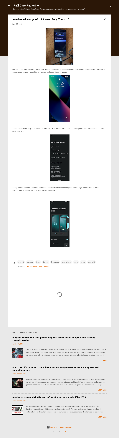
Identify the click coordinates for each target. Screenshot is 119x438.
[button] (105, 20)
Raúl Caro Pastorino (26, 5)
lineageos (55, 262)
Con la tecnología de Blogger (59, 427)
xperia (83, 262)
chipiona (30, 262)
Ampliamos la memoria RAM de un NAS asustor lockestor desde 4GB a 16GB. (49, 397)
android (21, 262)
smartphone (66, 262)
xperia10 (91, 262)
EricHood (65, 432)
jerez (38, 262)
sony (76, 262)
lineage (45, 262)
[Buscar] (109, 6)
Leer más (102, 360)
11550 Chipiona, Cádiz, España (37, 267)
